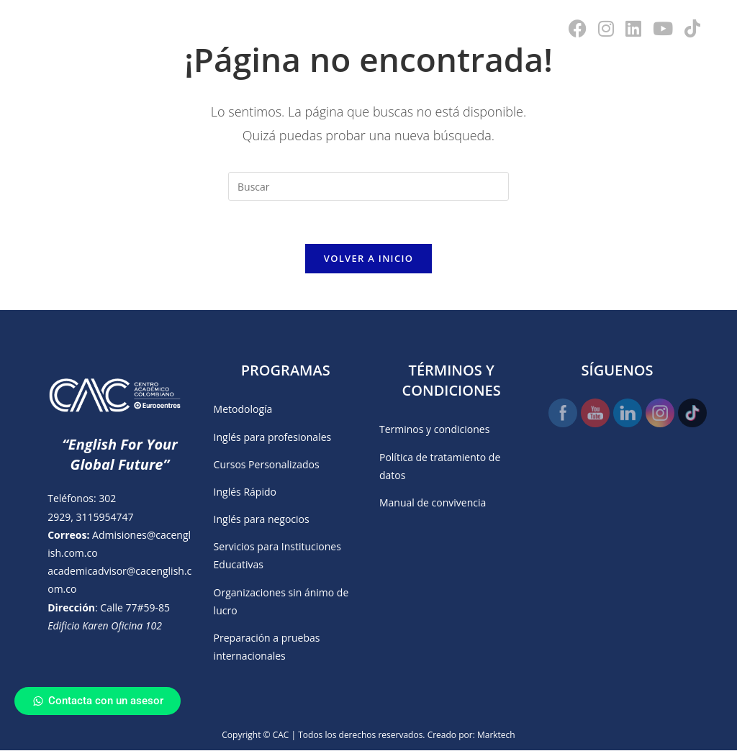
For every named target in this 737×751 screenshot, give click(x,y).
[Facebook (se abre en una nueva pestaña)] (577, 28)
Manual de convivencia (432, 503)
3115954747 (104, 517)
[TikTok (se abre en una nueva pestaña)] (692, 28)
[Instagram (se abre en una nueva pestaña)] (606, 28)
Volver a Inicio (368, 258)
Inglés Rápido (245, 492)
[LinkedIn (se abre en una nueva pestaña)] (633, 28)
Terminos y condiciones (434, 430)
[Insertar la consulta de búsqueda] (368, 186)
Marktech (496, 735)
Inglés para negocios (261, 520)
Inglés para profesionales (273, 437)
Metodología (243, 410)
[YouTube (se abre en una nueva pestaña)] (663, 28)
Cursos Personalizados (267, 465)
